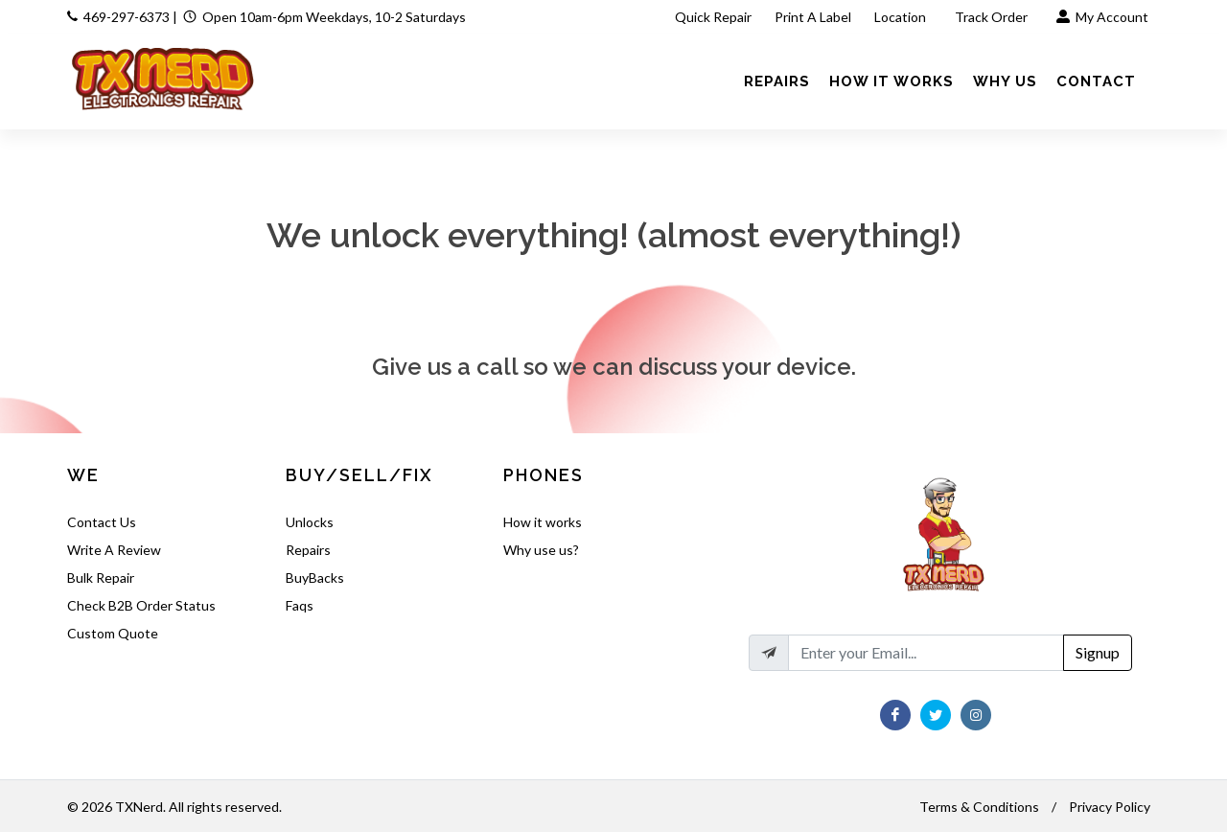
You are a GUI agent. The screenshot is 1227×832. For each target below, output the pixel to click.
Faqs (299, 605)
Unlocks (310, 522)
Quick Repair (713, 17)
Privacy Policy (1109, 806)
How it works (542, 522)
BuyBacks (315, 577)
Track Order (992, 17)
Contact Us (101, 522)
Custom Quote (112, 633)
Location (901, 17)
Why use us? (541, 550)
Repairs (308, 550)
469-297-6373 (126, 17)
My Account (1102, 17)
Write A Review (114, 550)
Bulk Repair (100, 577)
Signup (1098, 652)
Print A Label (813, 17)
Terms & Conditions (979, 806)
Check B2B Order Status (141, 605)
